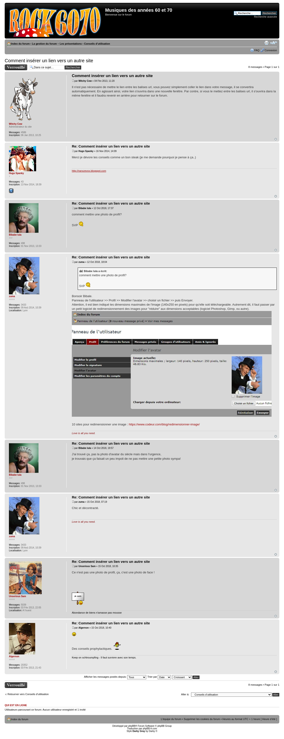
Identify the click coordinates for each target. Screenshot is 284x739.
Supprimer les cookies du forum (202, 719)
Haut (275, 139)
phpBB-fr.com (150, 728)
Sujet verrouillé (16, 67)
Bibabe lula (84, 208)
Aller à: (185, 694)
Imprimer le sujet (266, 43)
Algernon (83, 627)
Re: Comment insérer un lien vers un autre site (111, 146)
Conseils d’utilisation (97, 43)
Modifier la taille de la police (273, 43)
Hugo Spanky (85, 151)
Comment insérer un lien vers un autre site (49, 60)
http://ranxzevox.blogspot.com (89, 170)
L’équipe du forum (171, 719)
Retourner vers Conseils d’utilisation (28, 694)
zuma (81, 262)
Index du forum (20, 43)
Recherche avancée (265, 16)
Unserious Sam (87, 566)
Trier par (159, 676)
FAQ (256, 50)
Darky (152, 731)
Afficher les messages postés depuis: (115, 676)
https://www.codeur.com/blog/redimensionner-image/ (164, 424)
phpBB (131, 726)
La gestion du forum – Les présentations (57, 43)
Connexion (271, 50)
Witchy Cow (85, 81)
